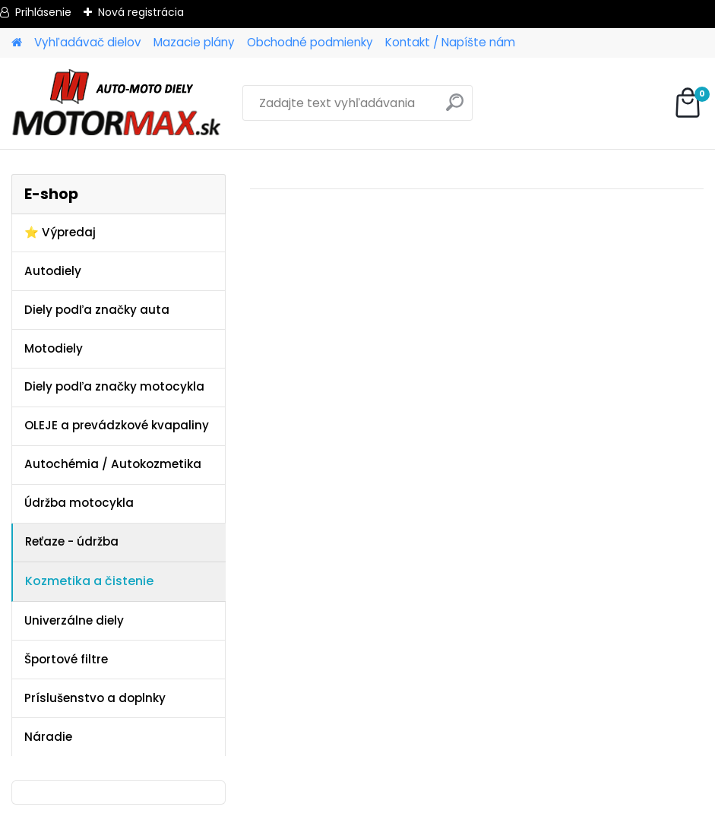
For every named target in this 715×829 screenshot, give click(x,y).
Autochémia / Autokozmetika (112, 464)
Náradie (48, 737)
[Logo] (115, 103)
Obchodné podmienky (310, 42)
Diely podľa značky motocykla (114, 386)
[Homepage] (16, 43)
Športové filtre (66, 659)
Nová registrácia (141, 12)
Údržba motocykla (79, 503)
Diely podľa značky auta (96, 310)
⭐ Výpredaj (60, 232)
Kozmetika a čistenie (89, 581)
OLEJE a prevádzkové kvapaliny (116, 425)
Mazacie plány (194, 42)
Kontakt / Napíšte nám (450, 42)
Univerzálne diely (74, 620)
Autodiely (52, 271)
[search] (454, 108)
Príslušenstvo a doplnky (95, 698)
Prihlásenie (43, 12)
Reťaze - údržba (72, 541)
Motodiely (53, 348)
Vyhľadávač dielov (87, 42)
